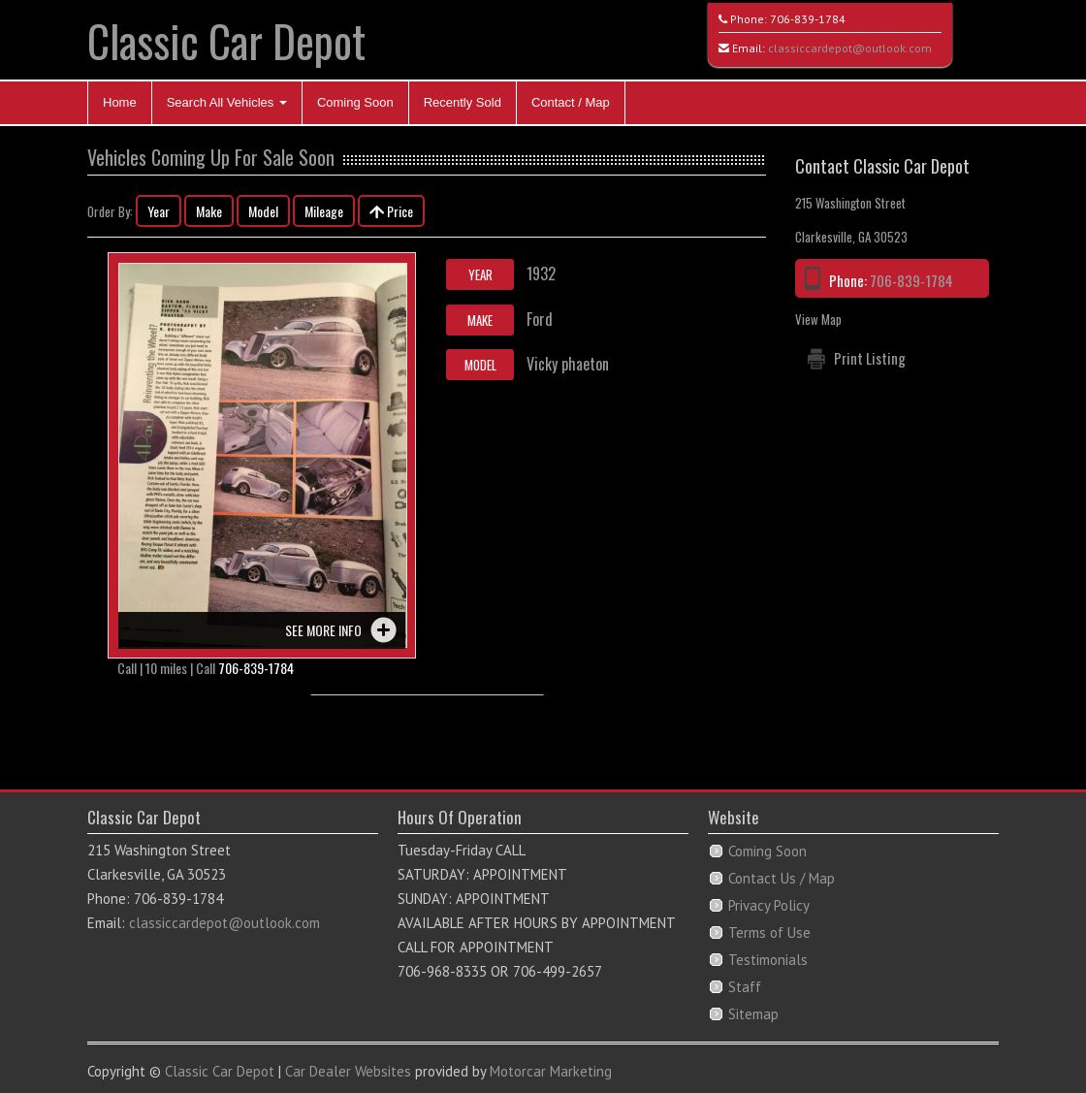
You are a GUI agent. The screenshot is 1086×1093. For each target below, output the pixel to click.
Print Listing (870, 358)
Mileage (323, 211)
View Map (818, 319)
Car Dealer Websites (348, 1071)
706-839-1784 (808, 19)
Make (209, 211)
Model (263, 211)
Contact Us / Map (781, 878)
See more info (323, 630)
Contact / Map (570, 102)
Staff (744, 987)
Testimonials (768, 959)
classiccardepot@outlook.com (850, 48)
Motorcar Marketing (551, 1071)
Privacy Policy (769, 905)
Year (158, 211)
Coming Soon (355, 102)
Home (120, 102)
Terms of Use (769, 932)
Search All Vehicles (227, 102)
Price (391, 211)
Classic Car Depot (226, 40)
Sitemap (753, 1014)
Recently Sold (462, 102)
